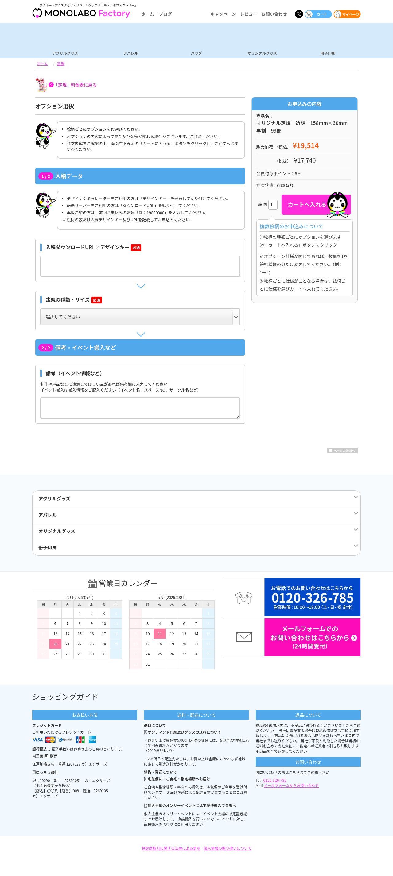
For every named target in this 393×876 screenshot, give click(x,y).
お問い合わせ (274, 14)
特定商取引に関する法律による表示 (171, 848)
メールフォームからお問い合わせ (291, 785)
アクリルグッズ (65, 52)
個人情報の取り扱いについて (227, 848)
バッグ (196, 52)
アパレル (130, 52)
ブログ (165, 14)
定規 (60, 63)
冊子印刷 (328, 52)
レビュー (248, 14)
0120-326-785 (274, 780)
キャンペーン (223, 14)
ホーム (147, 14)
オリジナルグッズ (262, 52)
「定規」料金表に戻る (75, 85)
